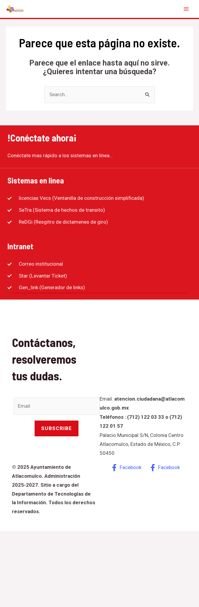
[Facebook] (126, 467)
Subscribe (56, 428)
